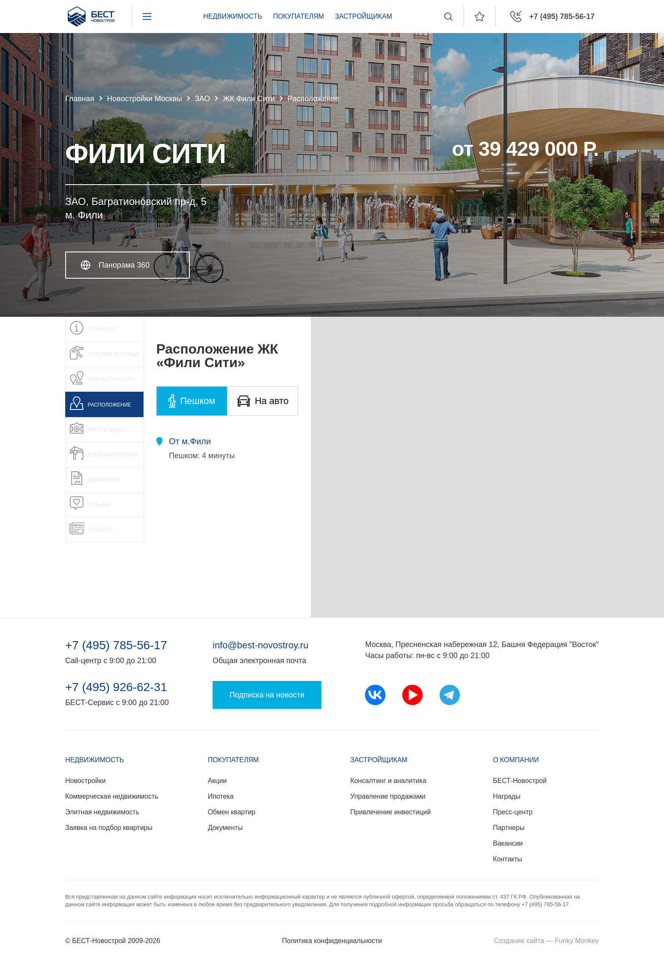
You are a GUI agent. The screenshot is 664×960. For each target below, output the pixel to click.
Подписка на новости (267, 695)
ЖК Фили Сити (249, 98)
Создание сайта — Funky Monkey (546, 940)
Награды (506, 796)
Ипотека (221, 796)
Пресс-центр (513, 812)
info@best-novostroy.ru (260, 645)
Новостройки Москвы (144, 98)
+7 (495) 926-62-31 (116, 687)
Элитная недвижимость (102, 812)
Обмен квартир (231, 812)
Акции (217, 780)
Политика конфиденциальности (332, 940)
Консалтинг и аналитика (388, 780)
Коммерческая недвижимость (111, 796)
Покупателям (298, 16)
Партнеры (508, 827)
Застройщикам (363, 16)
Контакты (507, 859)
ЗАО (202, 98)
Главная (79, 98)
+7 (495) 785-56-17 (116, 645)
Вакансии (508, 843)
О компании (516, 760)
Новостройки (85, 780)
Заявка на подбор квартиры (108, 827)
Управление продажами (387, 796)
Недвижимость (232, 16)
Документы (225, 827)
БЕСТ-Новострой (520, 780)
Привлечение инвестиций (390, 812)
